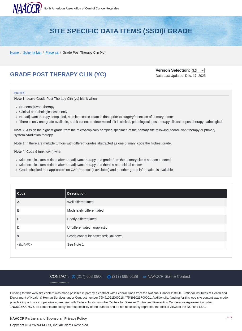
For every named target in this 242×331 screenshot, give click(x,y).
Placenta (52, 52)
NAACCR (44, 325)
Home (14, 52)
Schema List (32, 52)
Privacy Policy (76, 318)
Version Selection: (173, 70)
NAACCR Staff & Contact (169, 276)
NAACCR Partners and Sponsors (36, 318)
